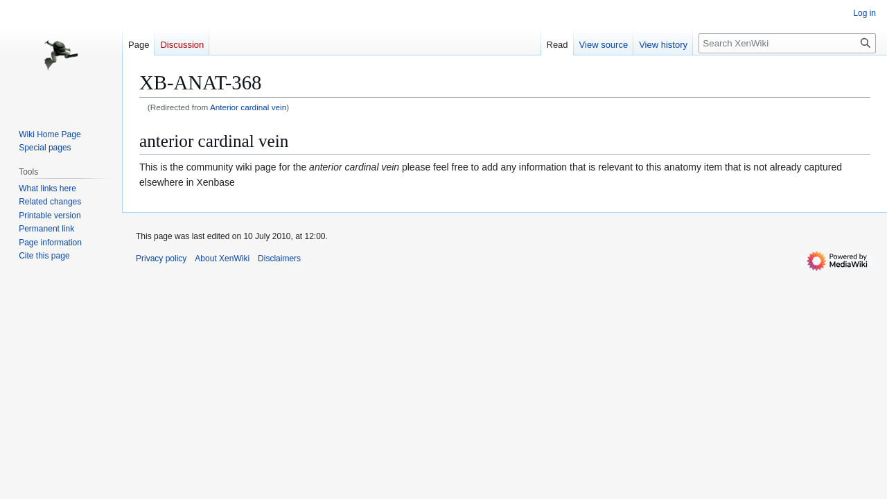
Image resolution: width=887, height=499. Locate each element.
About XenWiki (222, 258)
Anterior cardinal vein (248, 107)
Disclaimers (279, 258)
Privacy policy (161, 258)
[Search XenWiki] (787, 43)
